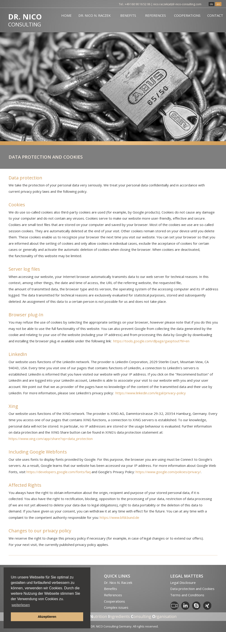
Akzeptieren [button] (47, 616)
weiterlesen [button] (21, 605)
